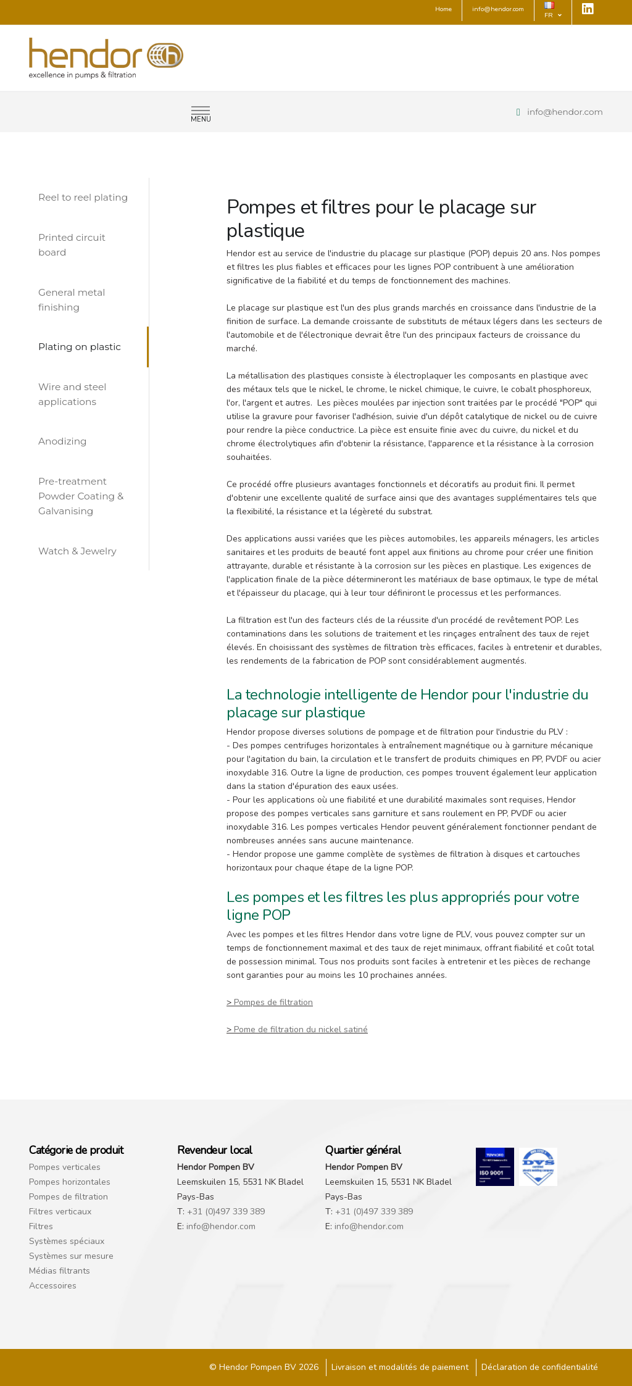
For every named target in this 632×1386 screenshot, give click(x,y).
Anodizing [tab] (62, 441)
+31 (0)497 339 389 (226, 1211)
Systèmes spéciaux (66, 1241)
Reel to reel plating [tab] (83, 197)
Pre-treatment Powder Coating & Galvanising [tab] (80, 496)
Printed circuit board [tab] (72, 245)
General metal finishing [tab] (71, 299)
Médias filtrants (59, 1271)
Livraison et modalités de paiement (399, 1367)
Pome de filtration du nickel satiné (301, 1029)
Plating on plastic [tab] (79, 347)
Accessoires (53, 1286)
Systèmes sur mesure (71, 1256)
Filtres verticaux (60, 1211)
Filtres (41, 1226)
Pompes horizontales (69, 1182)
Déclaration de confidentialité (539, 1367)
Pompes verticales (65, 1167)
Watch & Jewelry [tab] (77, 551)
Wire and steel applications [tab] (72, 394)
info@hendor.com (565, 112)
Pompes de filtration (273, 1002)
